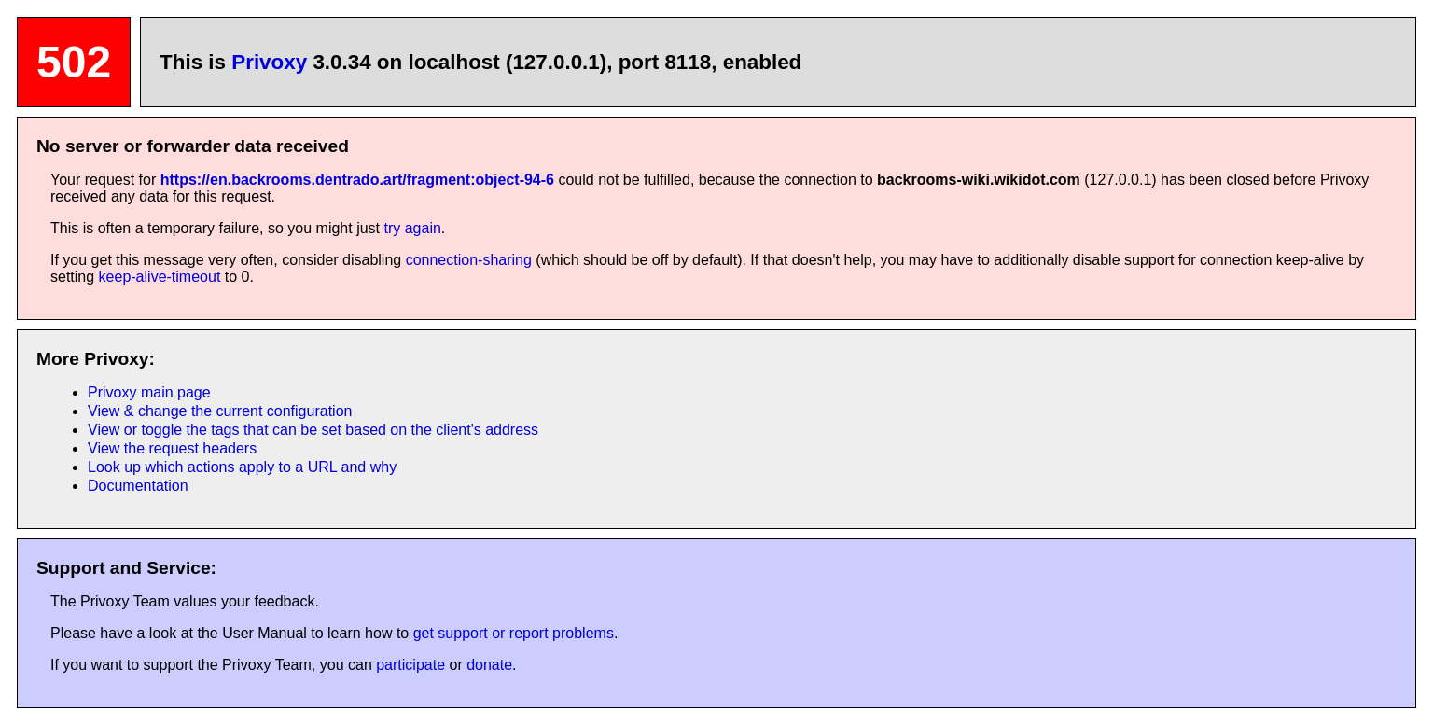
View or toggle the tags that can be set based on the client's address (313, 430)
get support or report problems (513, 633)
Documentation (138, 486)
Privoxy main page (149, 392)
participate (410, 665)
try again (411, 228)
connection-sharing (469, 260)
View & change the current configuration (220, 411)
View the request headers (172, 448)
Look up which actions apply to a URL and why (242, 467)
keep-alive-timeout (160, 277)
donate (489, 665)
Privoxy (269, 62)
